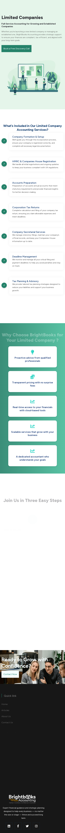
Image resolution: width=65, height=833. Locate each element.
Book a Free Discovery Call (16, 48)
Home (4, 705)
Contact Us (7, 723)
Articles (5, 711)
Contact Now (10, 674)
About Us (6, 717)
